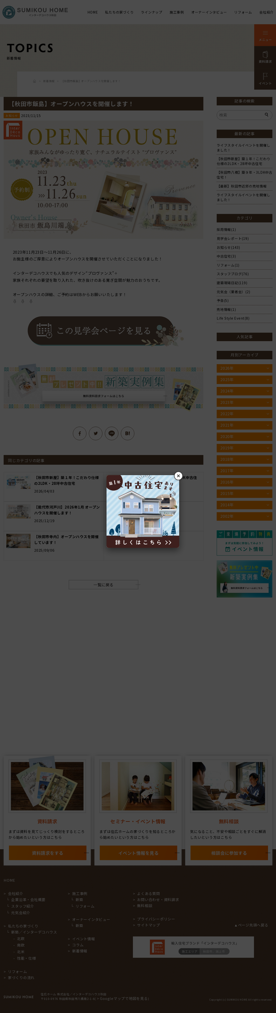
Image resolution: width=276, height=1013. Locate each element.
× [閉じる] (178, 475)
